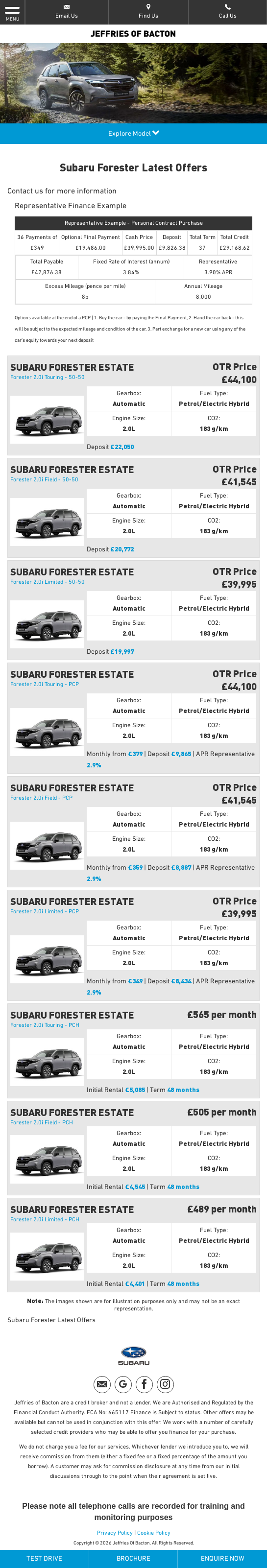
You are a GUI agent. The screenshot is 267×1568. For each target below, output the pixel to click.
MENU (12, 13)
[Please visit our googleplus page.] (123, 1384)
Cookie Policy (153, 1533)
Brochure (133, 1558)
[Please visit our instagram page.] (165, 1384)
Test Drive (44, 1558)
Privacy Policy (115, 1533)
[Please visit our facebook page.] (144, 1384)
